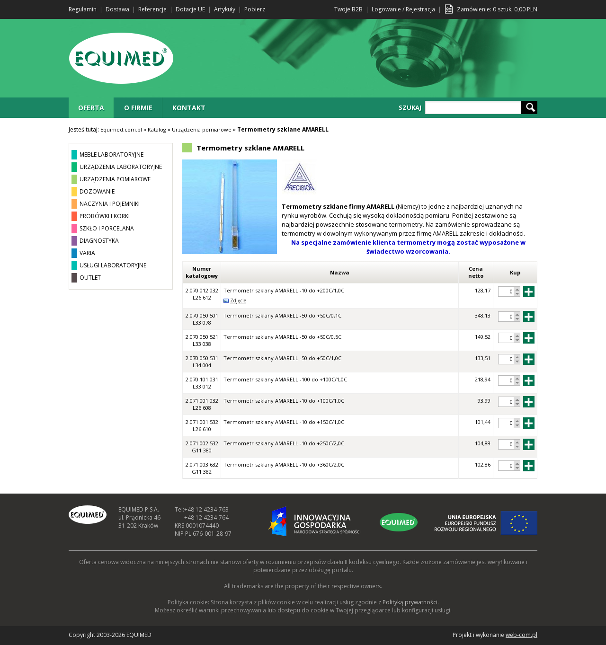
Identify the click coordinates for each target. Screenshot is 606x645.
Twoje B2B (348, 9)
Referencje (152, 9)
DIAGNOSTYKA (99, 241)
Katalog (157, 129)
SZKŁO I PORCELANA (107, 228)
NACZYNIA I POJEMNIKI (110, 204)
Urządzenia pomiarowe (202, 129)
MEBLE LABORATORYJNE (111, 154)
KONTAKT (188, 107)
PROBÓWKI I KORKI (105, 216)
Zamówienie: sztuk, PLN (497, 9)
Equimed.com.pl (121, 129)
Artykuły (224, 9)
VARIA (87, 253)
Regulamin (83, 9)
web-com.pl (521, 635)
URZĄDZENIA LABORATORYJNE (121, 167)
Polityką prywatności (410, 602)
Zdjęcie (238, 300)
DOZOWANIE (97, 191)
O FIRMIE (138, 107)
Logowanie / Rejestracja (403, 9)
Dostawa (117, 9)
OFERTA (91, 107)
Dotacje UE (190, 9)
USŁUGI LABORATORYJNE (113, 265)
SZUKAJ (410, 107)
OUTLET (90, 278)
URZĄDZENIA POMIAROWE (115, 179)
